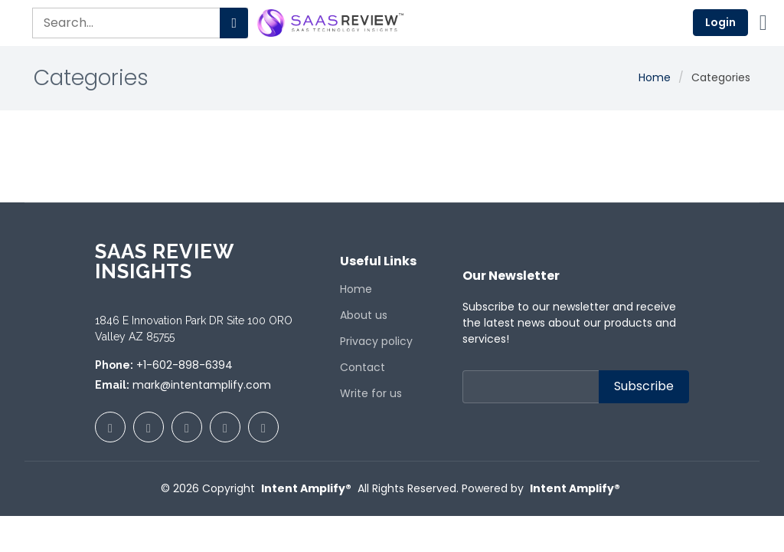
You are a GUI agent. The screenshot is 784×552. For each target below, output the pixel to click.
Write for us (371, 393)
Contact (362, 367)
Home (655, 77)
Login (720, 22)
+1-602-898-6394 (184, 365)
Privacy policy (376, 341)
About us (363, 315)
